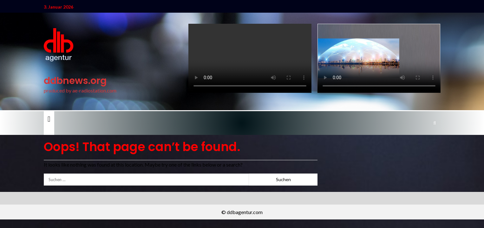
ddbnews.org (75, 80)
